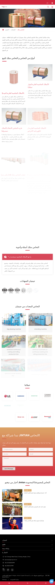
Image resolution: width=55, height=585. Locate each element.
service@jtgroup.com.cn (11, 559)
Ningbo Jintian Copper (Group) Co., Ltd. (23, 575)
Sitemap (4, 579)
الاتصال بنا (5, 552)
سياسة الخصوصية (14, 579)
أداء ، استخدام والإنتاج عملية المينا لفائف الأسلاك (35, 493)
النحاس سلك (20, 30)
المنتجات (13, 29)
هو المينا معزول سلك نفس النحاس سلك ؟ (34, 520)
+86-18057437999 (9, 565)
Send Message (10, 468)
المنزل (7, 29)
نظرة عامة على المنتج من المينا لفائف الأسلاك (35, 506)
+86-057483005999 (10, 562)
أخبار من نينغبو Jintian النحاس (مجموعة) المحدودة (27, 483)
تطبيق (3, 544)
